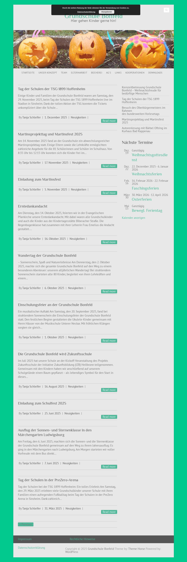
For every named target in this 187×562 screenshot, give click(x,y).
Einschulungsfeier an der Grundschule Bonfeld (55, 305)
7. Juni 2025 (52, 463)
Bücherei (96, 72)
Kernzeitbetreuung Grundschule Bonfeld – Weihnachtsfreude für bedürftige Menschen (141, 90)
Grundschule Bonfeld (93, 16)
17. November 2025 (56, 162)
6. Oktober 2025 (54, 288)
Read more (109, 121)
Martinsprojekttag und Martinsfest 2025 (50, 134)
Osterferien (142, 199)
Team (64, 72)
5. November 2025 (56, 189)
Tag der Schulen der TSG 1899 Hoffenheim (51, 89)
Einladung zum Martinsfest (39, 179)
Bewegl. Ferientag (147, 210)
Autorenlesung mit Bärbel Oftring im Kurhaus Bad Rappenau (144, 129)
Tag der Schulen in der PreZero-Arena (48, 480)
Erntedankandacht (32, 206)
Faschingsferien (145, 188)
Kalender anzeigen (133, 218)
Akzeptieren (106, 12)
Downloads (155, 72)
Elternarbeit (79, 72)
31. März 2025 (53, 508)
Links (118, 72)
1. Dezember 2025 (56, 117)
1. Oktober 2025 (54, 337)
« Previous (25, 524)
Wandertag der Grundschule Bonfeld (47, 255)
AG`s (108, 72)
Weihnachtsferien (147, 174)
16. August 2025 (54, 386)
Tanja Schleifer (31, 117)
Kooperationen (134, 72)
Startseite (28, 72)
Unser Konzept (48, 72)
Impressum (25, 539)
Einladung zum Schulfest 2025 (42, 403)
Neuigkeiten (78, 117)
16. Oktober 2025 (55, 239)
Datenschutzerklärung (31, 547)
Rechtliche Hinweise (82, 539)
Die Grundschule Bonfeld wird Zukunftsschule (55, 354)
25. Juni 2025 (53, 413)
